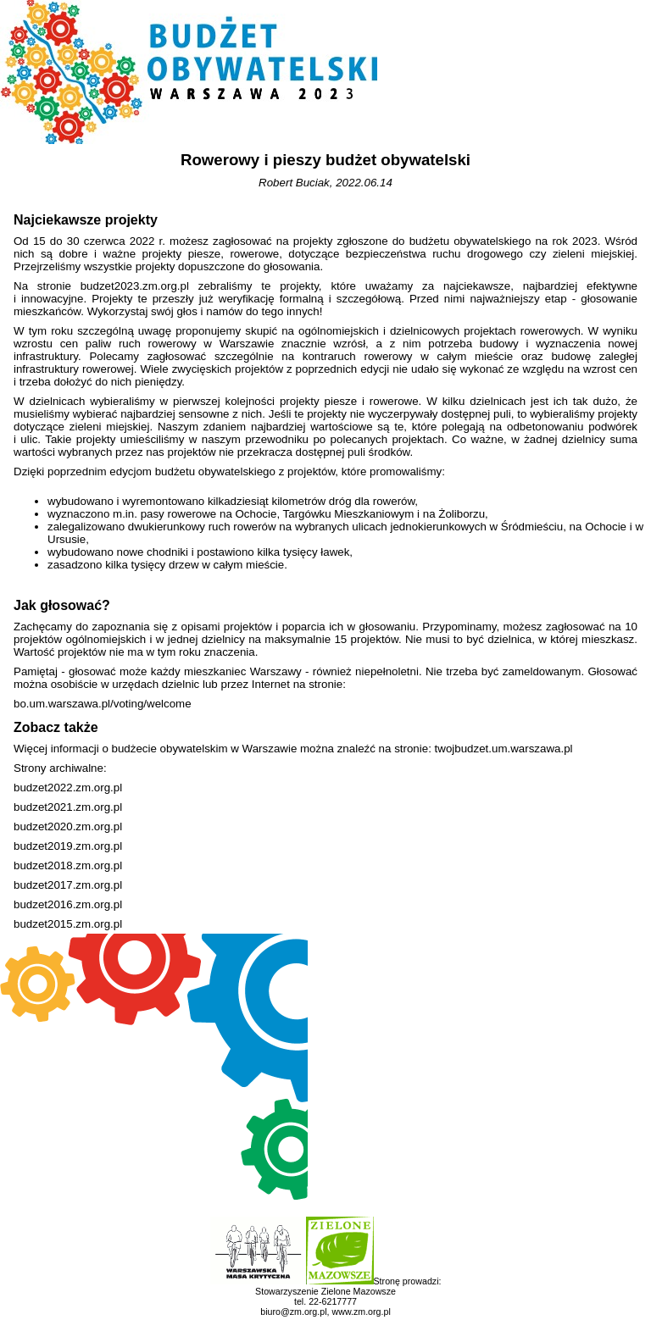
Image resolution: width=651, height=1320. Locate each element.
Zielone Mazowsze (358, 1291)
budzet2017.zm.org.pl (68, 885)
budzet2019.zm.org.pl (68, 846)
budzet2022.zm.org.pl (68, 787)
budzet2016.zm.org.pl (68, 904)
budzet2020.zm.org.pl (68, 826)
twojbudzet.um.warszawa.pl (504, 748)
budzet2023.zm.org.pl (135, 286)
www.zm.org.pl (360, 1311)
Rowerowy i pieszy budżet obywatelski (325, 160)
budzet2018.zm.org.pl (68, 865)
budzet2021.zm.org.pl (68, 807)
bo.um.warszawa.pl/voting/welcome (103, 703)
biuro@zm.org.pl (293, 1311)
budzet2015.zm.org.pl (68, 924)
